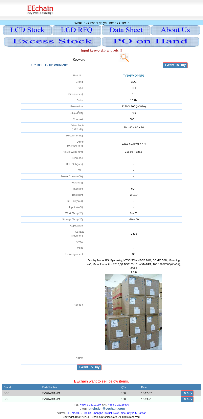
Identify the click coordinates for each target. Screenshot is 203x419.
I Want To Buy (175, 65)
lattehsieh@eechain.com (106, 408)
